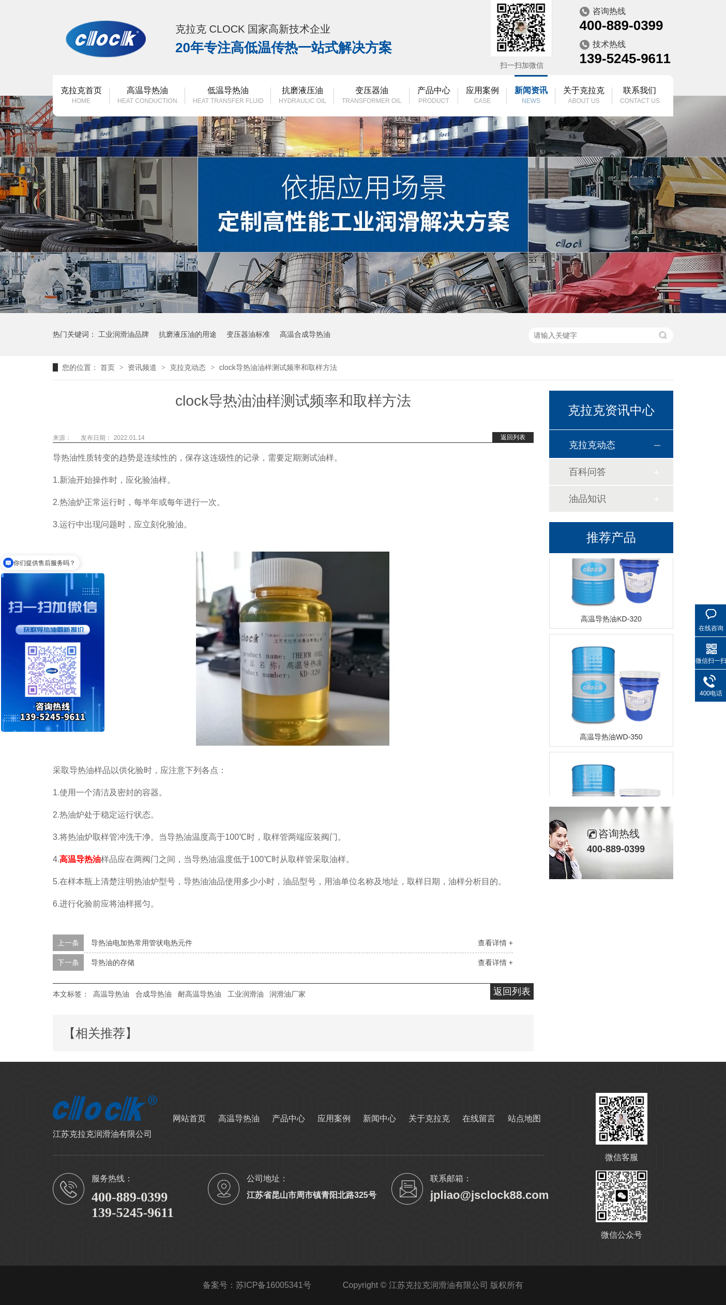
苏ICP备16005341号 (273, 1285)
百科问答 (587, 472)
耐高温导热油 (199, 994)
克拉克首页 (81, 96)
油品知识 (587, 499)
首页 (108, 367)
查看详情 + (495, 943)
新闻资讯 (531, 96)
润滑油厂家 (287, 994)
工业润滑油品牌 (123, 334)
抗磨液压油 (302, 96)
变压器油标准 (248, 334)
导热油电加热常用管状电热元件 (141, 943)
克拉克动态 (189, 367)
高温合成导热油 (305, 334)
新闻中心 (379, 1118)
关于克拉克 (583, 96)
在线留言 (478, 1118)
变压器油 (371, 96)
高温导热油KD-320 (611, 620)
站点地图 (524, 1118)
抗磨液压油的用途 (188, 334)
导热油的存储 (112, 962)
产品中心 (433, 96)
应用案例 (482, 96)
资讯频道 (143, 367)
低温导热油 (228, 96)
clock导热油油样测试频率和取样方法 (278, 367)
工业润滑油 (246, 994)
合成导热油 (153, 994)
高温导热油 (147, 96)
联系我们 (640, 96)
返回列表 (513, 437)
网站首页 (189, 1118)
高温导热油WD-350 (611, 738)
